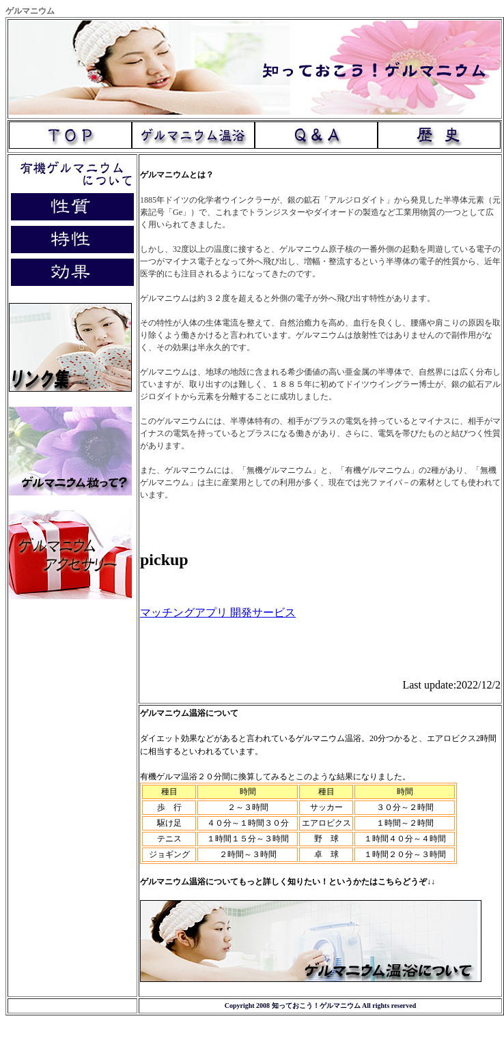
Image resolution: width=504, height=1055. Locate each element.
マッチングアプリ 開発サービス (218, 612)
